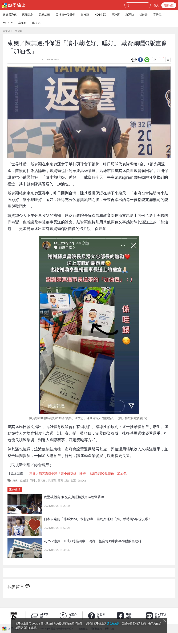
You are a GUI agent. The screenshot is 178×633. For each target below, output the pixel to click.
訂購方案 (169, 5)
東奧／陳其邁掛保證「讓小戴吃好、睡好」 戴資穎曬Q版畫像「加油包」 (79, 473)
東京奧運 (70, 480)
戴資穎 (24, 480)
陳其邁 (42, 480)
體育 (60, 480)
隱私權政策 (113, 623)
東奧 (15, 480)
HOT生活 (100, 14)
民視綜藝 (44, 14)
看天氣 (157, 14)
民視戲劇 (27, 14)
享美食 (22, 23)
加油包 (82, 480)
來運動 (129, 14)
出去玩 (36, 23)
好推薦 (85, 14)
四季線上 (8, 31)
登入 (156, 5)
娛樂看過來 (10, 14)
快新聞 (52, 480)
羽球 (32, 480)
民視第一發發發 (65, 14)
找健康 (143, 14)
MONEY (8, 23)
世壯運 (115, 14)
